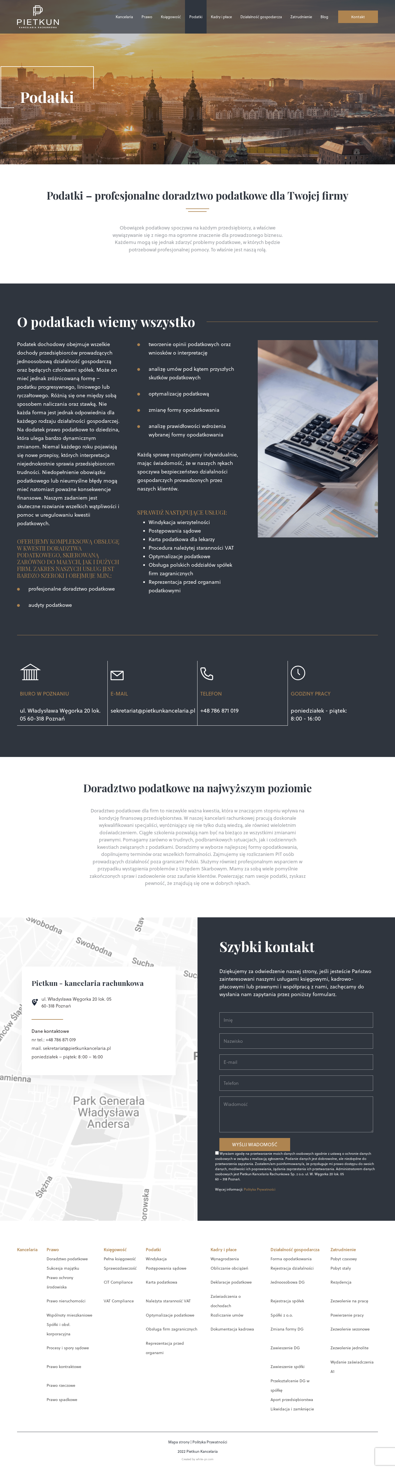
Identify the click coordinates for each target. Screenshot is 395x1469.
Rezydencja (341, 1282)
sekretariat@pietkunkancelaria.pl (153, 710)
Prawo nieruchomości (66, 1301)
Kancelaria (124, 16)
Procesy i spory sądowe (68, 1347)
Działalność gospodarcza (261, 16)
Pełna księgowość (120, 1258)
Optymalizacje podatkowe (170, 1315)
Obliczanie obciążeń (229, 1268)
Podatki (195, 16)
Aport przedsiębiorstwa (292, 1399)
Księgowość (171, 16)
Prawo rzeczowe (61, 1385)
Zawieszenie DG (285, 1347)
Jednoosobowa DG (288, 1282)
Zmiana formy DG (287, 1329)
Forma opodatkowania (291, 1258)
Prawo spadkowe (62, 1399)
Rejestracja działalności (292, 1268)
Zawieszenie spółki (288, 1366)
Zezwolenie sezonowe (350, 1329)
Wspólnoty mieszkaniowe (69, 1315)
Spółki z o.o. (282, 1315)
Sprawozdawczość (120, 1268)
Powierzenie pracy (347, 1315)
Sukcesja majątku (63, 1268)
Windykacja (156, 1258)
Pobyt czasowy (343, 1258)
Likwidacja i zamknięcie (292, 1409)
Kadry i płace (221, 16)
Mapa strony (179, 1441)
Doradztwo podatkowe (67, 1258)
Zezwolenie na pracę (349, 1301)
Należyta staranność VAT (168, 1301)
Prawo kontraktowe (64, 1366)
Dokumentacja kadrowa (232, 1329)
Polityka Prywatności (259, 1189)
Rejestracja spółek (287, 1301)
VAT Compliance (119, 1301)
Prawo (147, 16)
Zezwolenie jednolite (349, 1347)
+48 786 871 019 (219, 710)
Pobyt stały (340, 1268)
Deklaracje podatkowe (231, 1282)
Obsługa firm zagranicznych (171, 1329)
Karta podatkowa (161, 1282)
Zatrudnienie (301, 16)
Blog (324, 16)
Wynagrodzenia (225, 1258)
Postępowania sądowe (166, 1268)
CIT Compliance (118, 1282)
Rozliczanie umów (227, 1315)
